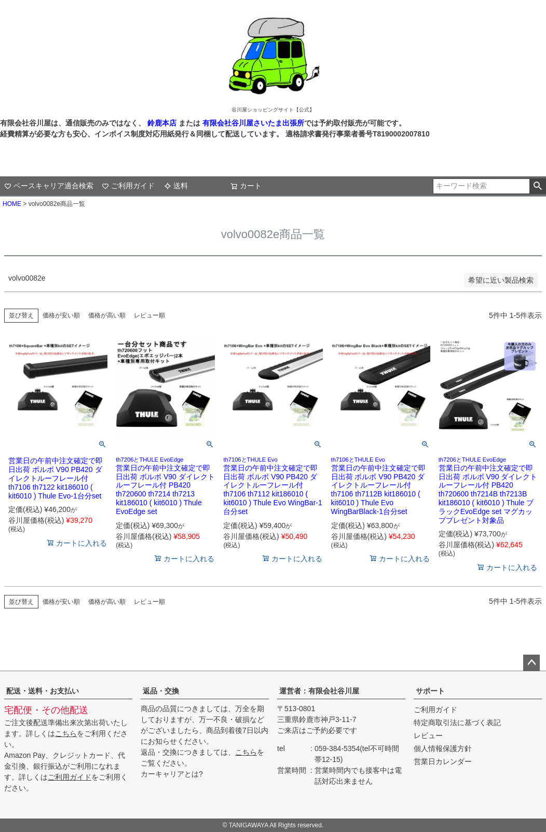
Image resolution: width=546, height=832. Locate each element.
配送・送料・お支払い (42, 691)
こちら (66, 733)
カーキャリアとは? (172, 774)
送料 (176, 186)
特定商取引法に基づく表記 (457, 722)
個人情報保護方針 (443, 748)
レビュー (428, 735)
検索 (537, 186)
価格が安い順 (61, 315)
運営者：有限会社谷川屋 (319, 691)
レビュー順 (149, 315)
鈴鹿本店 (161, 123)
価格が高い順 (107, 315)
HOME (12, 203)
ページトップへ (531, 663)
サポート (430, 691)
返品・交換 (161, 691)
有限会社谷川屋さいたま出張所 (252, 123)
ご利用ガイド (128, 186)
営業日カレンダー (443, 761)
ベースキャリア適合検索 (48, 186)
